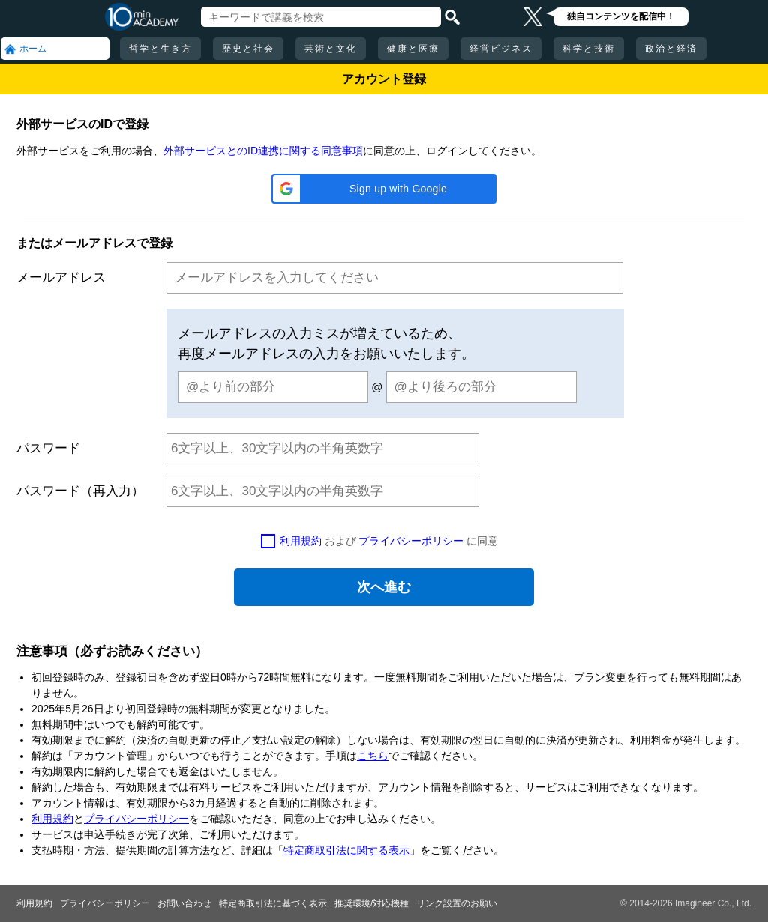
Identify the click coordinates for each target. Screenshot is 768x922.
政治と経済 (671, 48)
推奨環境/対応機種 (371, 903)
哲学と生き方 (160, 48)
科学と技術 (588, 48)
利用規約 (301, 541)
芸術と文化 (330, 48)
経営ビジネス (501, 48)
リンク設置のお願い (456, 903)
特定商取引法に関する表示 (347, 850)
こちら (372, 756)
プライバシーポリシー (411, 541)
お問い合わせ (185, 903)
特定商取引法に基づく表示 (273, 903)
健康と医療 (413, 48)
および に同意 (389, 541)
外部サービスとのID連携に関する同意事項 (263, 151)
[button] (384, 189)
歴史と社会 (248, 48)
